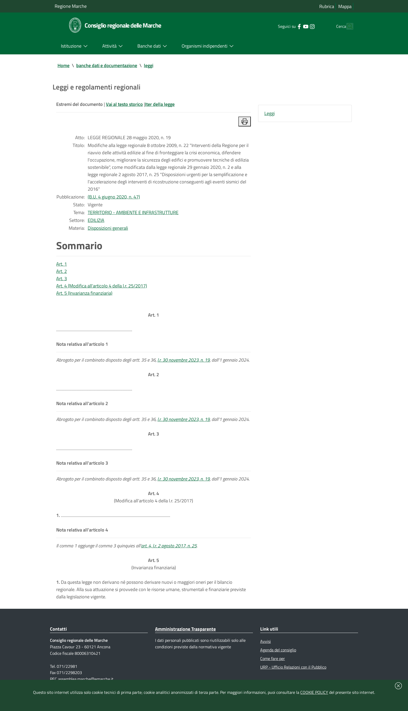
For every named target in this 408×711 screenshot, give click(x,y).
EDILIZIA (96, 220)
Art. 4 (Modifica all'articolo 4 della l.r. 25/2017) (101, 285)
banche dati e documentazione (106, 65)
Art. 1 (61, 263)
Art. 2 (61, 271)
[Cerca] (347, 26)
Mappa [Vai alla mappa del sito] (345, 6)
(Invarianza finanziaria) (153, 564)
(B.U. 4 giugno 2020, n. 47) (114, 196)
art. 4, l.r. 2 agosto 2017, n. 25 (169, 545)
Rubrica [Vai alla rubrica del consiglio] (326, 6)
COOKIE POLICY (314, 692)
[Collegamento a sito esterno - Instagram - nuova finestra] (302, 26)
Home (63, 65)
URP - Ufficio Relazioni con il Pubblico (293, 667)
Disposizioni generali (108, 228)
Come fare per (272, 658)
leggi (148, 65)
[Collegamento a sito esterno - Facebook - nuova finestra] (289, 26)
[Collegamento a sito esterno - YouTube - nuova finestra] (296, 26)
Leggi (269, 113)
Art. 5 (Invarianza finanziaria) (84, 293)
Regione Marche (71, 6)
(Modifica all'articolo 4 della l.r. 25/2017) (153, 497)
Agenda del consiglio (278, 650)
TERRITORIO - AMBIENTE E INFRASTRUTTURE (133, 212)
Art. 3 (61, 278)
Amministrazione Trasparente (185, 628)
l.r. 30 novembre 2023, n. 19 (183, 359)
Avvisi (265, 641)
